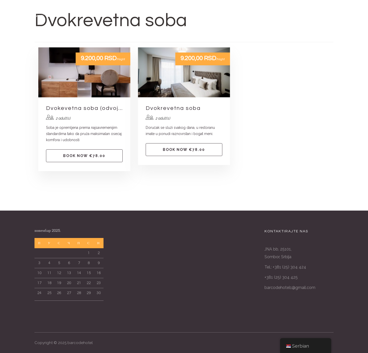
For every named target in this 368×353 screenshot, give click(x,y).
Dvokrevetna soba (173, 108)
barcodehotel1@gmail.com (289, 287)
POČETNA (106, 35)
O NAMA (204, 35)
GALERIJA (178, 35)
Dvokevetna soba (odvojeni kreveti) (84, 108)
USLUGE (152, 35)
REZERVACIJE (262, 35)
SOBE (130, 35)
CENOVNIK (230, 35)
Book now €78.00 (84, 156)
